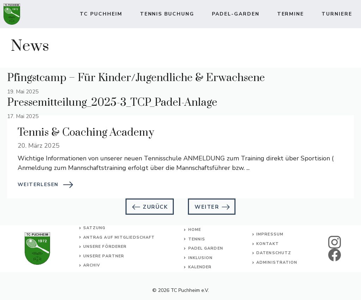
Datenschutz (273, 253)
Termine (290, 14)
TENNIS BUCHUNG (167, 14)
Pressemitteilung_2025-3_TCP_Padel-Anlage (112, 102)
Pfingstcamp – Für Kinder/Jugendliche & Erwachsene (136, 78)
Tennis (197, 239)
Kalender (200, 267)
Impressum (269, 234)
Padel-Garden (235, 14)
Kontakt (267, 243)
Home (194, 229)
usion (205, 258)
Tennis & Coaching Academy (86, 132)
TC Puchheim (101, 14)
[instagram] (334, 242)
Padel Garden (205, 248)
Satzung (94, 228)
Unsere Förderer (105, 246)
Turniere (337, 14)
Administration (276, 262)
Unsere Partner (103, 256)
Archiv (91, 265)
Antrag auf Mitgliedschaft (119, 237)
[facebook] (334, 255)
